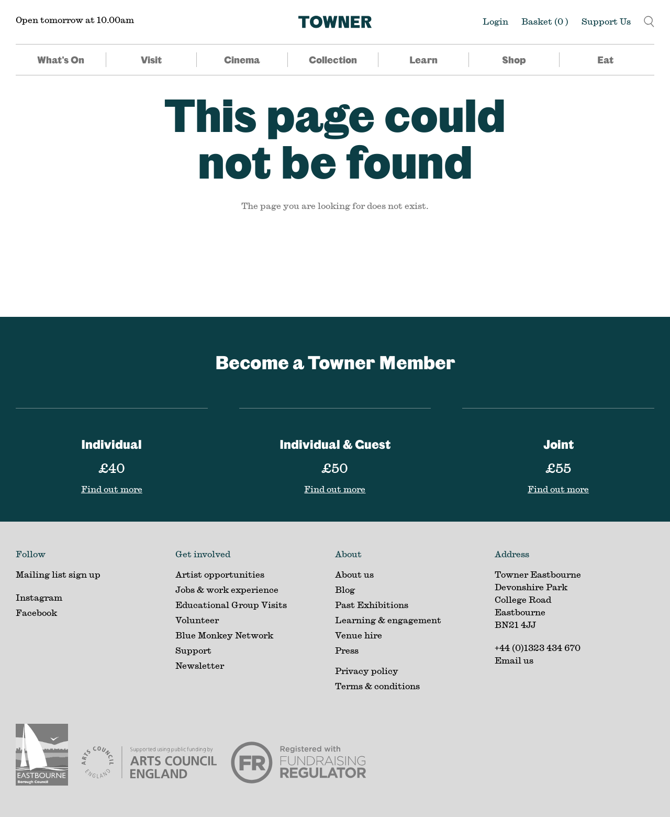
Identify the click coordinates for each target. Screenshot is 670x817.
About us (354, 574)
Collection (333, 59)
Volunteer (197, 620)
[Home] (335, 22)
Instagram (39, 597)
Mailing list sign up (58, 574)
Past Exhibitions (371, 605)
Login (495, 21)
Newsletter (199, 665)
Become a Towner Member (335, 362)
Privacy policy (366, 671)
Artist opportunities (219, 574)
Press (347, 650)
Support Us (606, 21)
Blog (345, 589)
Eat (605, 59)
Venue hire (358, 635)
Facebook (36, 612)
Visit (151, 59)
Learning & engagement (388, 620)
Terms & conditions (377, 686)
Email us (514, 660)
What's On (60, 59)
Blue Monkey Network (224, 635)
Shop (514, 59)
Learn (423, 59)
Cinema (242, 59)
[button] (649, 20)
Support (193, 650)
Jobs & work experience (226, 589)
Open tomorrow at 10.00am (75, 20)
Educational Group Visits (231, 605)
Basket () (544, 21)
